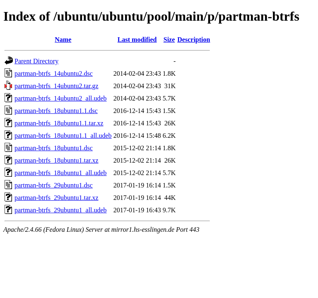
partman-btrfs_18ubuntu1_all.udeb (60, 172)
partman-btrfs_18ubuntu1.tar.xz (56, 160)
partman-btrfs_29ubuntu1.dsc (53, 185)
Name (63, 39)
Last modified (137, 39)
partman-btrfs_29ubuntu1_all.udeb (60, 210)
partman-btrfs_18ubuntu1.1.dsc (56, 110)
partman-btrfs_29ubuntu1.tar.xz (56, 197)
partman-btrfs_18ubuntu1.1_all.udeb (63, 135)
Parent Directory (36, 61)
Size (169, 39)
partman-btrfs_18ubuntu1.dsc (53, 147)
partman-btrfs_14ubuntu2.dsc (53, 73)
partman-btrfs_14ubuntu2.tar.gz (56, 85)
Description (193, 39)
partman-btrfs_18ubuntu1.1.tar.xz (59, 123)
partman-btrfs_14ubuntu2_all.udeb (60, 98)
